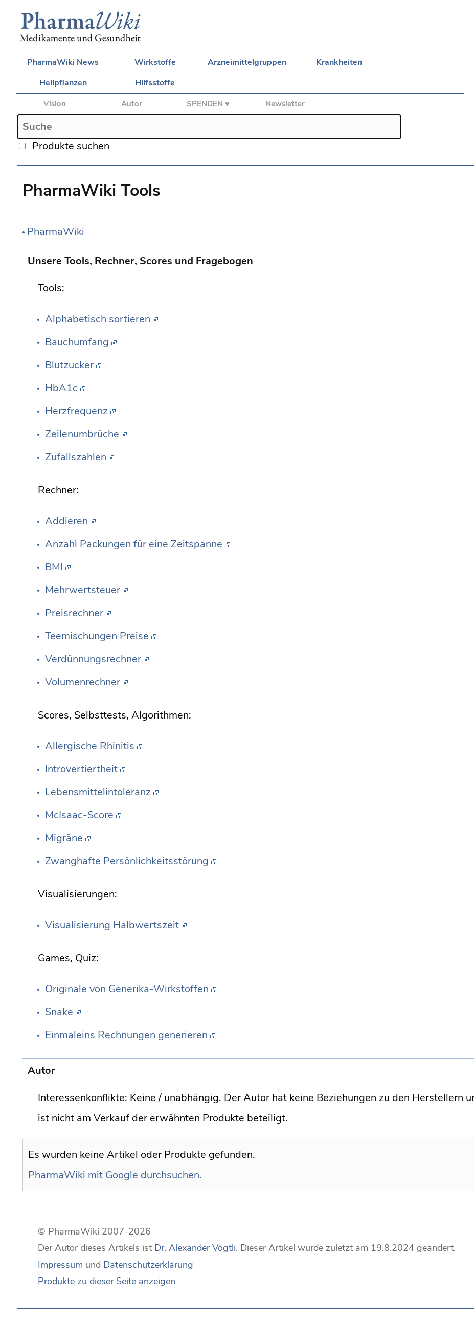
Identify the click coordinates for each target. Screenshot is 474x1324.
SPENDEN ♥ (208, 104)
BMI (54, 567)
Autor (131, 104)
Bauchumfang (77, 342)
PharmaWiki (55, 231)
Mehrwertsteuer (82, 590)
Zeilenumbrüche (82, 434)
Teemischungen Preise (97, 636)
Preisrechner (74, 613)
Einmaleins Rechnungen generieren (126, 1035)
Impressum (60, 1265)
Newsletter (285, 104)
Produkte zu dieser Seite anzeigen (106, 1281)
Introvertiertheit (81, 769)
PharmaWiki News (63, 62)
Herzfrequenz (76, 411)
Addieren (66, 521)
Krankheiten (339, 62)
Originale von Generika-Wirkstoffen (127, 989)
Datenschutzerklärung (148, 1265)
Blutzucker (69, 365)
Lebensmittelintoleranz (98, 792)
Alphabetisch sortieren (97, 319)
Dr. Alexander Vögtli (195, 1248)
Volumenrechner (82, 682)
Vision (54, 104)
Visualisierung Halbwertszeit (112, 925)
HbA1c (61, 388)
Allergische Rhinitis (89, 746)
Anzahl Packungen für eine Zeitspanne (133, 544)
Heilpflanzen (63, 82)
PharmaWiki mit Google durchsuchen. (115, 1175)
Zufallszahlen (75, 457)
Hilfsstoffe (155, 82)
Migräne (64, 838)
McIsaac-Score (79, 815)
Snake (59, 1012)
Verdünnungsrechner (93, 659)
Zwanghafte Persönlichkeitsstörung (127, 861)
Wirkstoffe (155, 62)
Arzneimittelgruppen (247, 62)
